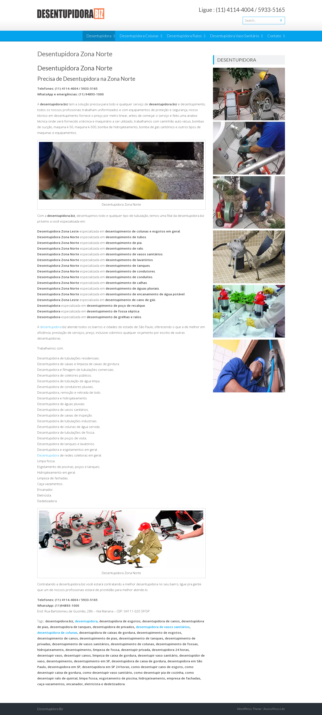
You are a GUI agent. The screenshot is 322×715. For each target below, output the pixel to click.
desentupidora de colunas (57, 632)
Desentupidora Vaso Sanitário (234, 35)
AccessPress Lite (274, 709)
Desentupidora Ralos (184, 35)
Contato (274, 35)
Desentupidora (98, 35)
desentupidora (51, 327)
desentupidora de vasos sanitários (163, 627)
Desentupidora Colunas (139, 35)
